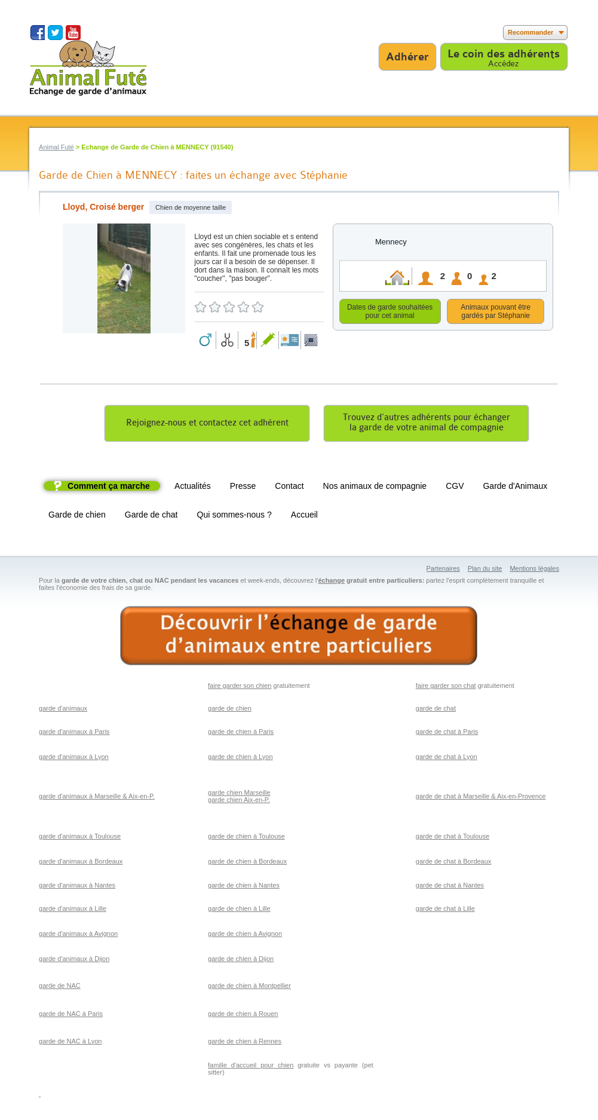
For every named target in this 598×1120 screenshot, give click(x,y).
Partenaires (443, 570)
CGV (455, 487)
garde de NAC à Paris (71, 1015)
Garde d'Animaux (515, 487)
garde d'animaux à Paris (74, 733)
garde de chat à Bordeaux (454, 863)
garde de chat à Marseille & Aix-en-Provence (481, 797)
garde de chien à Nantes (244, 887)
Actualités (192, 487)
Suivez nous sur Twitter (55, 32)
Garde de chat (151, 516)
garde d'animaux (63, 710)
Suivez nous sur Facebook (37, 32)
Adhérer (407, 56)
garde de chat (436, 710)
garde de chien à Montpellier (249, 987)
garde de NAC (60, 987)
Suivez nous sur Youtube (73, 32)
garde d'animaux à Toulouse (80, 837)
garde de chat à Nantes (450, 887)
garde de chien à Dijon (241, 960)
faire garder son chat (446, 687)
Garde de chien (77, 516)
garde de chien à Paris (241, 733)
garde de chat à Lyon (446, 758)
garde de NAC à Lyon (70, 1042)
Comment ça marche (109, 487)
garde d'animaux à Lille (72, 910)
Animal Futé (56, 147)
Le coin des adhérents (503, 53)
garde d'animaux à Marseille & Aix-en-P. (97, 797)
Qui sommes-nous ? (234, 516)
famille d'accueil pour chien (250, 1066)
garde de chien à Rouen (243, 1015)
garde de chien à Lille (239, 910)
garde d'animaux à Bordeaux (80, 863)
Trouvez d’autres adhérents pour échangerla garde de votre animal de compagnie (426, 424)
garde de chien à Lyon (240, 758)
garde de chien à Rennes (244, 1042)
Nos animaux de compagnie (375, 487)
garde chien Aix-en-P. (239, 801)
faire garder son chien (239, 687)
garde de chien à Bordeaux (247, 863)
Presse (243, 487)
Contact (289, 487)
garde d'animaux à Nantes (77, 887)
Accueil (304, 516)
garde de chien (230, 710)
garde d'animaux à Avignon (78, 935)
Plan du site (485, 570)
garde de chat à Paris (447, 733)
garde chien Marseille (239, 794)
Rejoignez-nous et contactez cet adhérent (207, 425)
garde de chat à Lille (445, 910)
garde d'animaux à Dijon (74, 960)
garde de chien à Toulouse (246, 837)
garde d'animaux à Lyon (74, 758)
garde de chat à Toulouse (452, 837)
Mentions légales (534, 570)
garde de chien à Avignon (245, 935)
